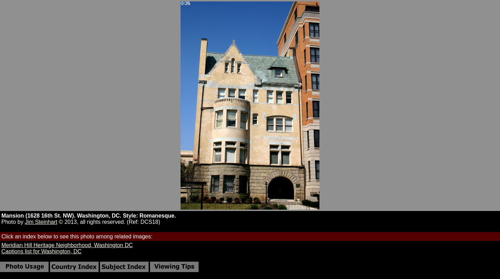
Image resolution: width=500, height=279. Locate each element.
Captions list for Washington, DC (41, 251)
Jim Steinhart (41, 222)
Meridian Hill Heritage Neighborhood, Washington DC (67, 245)
